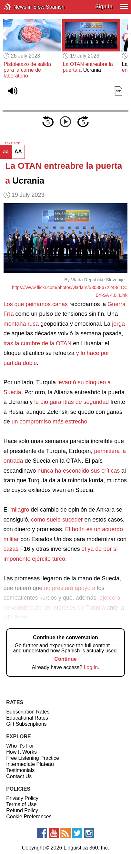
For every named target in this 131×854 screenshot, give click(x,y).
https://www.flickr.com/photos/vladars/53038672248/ (65, 287)
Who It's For (20, 746)
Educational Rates (27, 718)
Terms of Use (21, 804)
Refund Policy (22, 810)
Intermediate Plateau (30, 764)
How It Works (21, 752)
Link (123, 295)
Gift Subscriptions (26, 724)
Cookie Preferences (29, 816)
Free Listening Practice (32, 758)
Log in (91, 667)
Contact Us (19, 776)
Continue (65, 659)
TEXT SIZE (12, 143)
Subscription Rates (27, 711)
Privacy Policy (22, 798)
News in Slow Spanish (17, 7)
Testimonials (20, 770)
